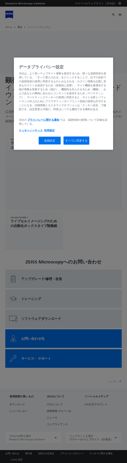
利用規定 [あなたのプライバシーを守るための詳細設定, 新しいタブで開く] (49, 130)
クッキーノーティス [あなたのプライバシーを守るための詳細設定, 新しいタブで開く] (31, 130)
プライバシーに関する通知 (43, 120)
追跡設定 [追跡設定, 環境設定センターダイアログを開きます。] (49, 140)
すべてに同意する (76, 140)
